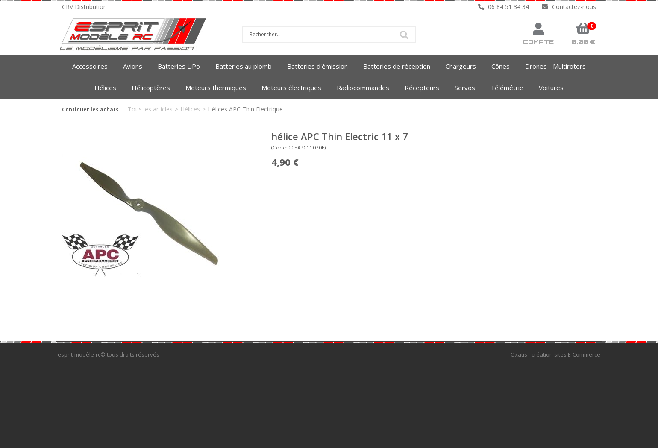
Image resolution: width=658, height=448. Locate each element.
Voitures (551, 87)
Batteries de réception (396, 66)
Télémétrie (507, 87)
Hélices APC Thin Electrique (245, 109)
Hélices (105, 87)
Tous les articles (150, 109)
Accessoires (90, 66)
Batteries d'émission (317, 66)
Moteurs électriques (291, 87)
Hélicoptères (151, 87)
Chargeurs (461, 66)
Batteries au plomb (243, 66)
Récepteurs (422, 87)
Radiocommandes (363, 87)
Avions (132, 66)
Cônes (500, 66)
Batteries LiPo (179, 66)
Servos (465, 87)
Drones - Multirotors (555, 66)
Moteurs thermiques (215, 87)
